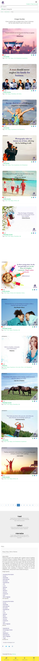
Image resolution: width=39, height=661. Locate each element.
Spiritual (5, 587)
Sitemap (14, 654)
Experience (12, 367)
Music (22, 367)
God (4, 595)
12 (24, 505)
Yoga (4, 638)
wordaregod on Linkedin (10, 648)
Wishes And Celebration (15, 292)
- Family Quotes (6, 92)
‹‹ (1, 505)
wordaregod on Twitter (6, 648)
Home (2, 11)
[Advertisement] (19, 248)
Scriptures (5, 593)
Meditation (5, 633)
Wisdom (5, 590)
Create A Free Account (32, 4)
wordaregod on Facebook (3, 648)
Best (6, 58)
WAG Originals (6, 597)
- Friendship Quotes (7, 234)
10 (18, 505)
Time (12, 165)
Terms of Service (13, 551)
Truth (9, 58)
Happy (12, 58)
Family (20, 93)
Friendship (13, 93)
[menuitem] (6, 658)
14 (29, 505)
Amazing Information (8, 574)
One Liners (18, 367)
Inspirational (24, 58)
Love (4, 585)
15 (32, 505)
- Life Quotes (5, 56)
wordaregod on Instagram (13, 648)
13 (26, 505)
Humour (5, 592)
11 (21, 505)
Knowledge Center (7, 630)
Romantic (5, 581)
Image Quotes (7, 11)
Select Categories (7, 9)
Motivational (19, 58)
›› (37, 505)
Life (15, 58)
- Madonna (4, 365)
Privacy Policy (5, 551)
